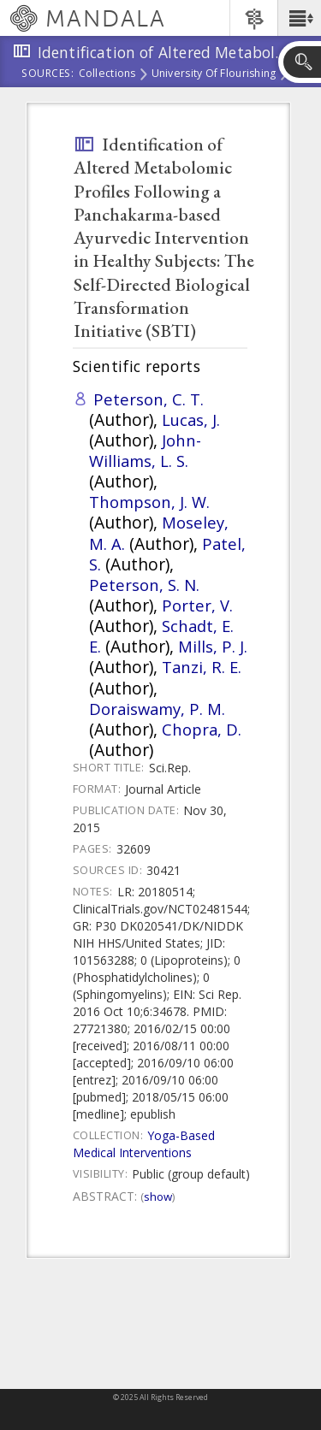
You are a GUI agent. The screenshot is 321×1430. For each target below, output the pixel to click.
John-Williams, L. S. (145, 450)
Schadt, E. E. (161, 636)
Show (158, 1196)
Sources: (47, 74)
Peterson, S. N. (144, 584)
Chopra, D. (201, 729)
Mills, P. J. (212, 646)
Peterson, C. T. (148, 399)
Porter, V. (197, 605)
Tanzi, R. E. (201, 666)
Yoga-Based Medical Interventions (144, 1144)
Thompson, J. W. (149, 501)
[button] (299, 18)
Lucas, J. (191, 419)
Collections (107, 74)
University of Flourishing (214, 74)
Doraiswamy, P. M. (157, 708)
